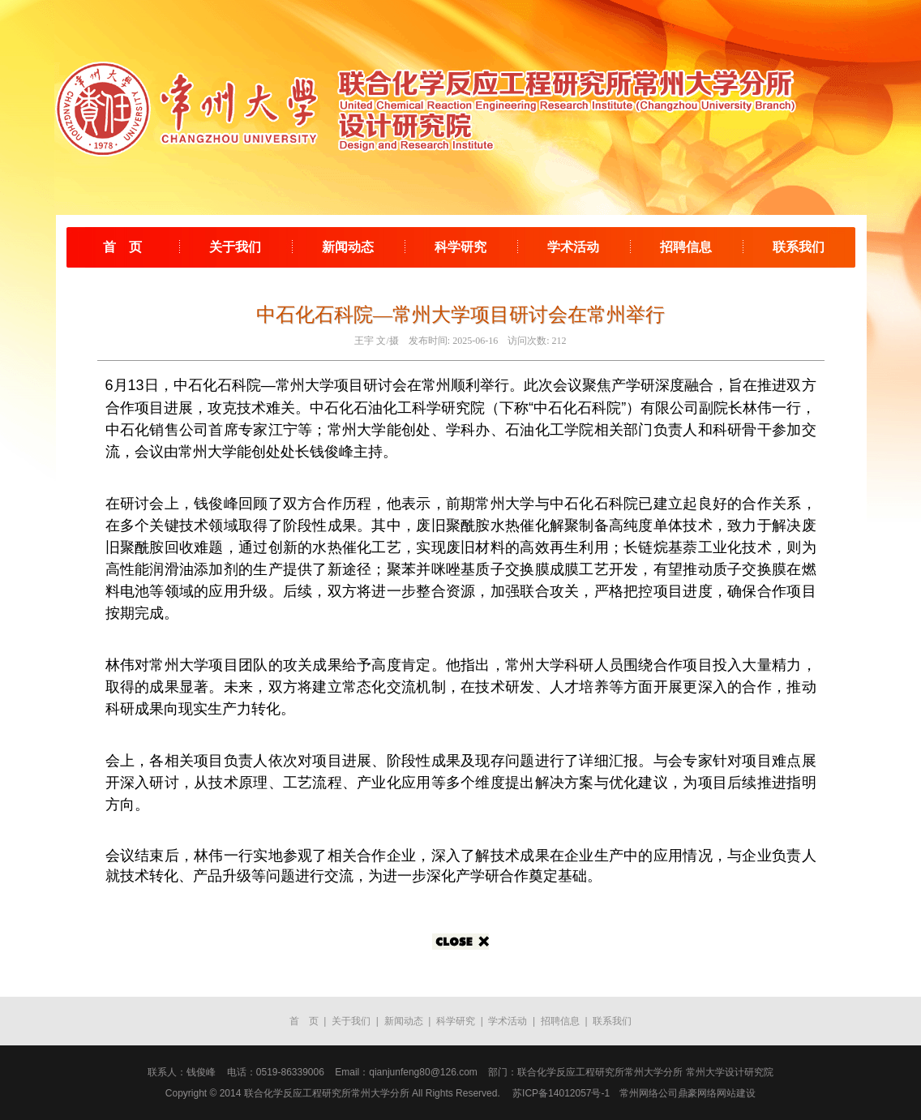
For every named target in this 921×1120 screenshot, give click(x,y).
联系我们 (799, 247)
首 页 (122, 247)
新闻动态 (348, 247)
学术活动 (573, 247)
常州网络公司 (648, 1093)
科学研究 (460, 247)
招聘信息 (686, 247)
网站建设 (736, 1093)
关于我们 (235, 247)
